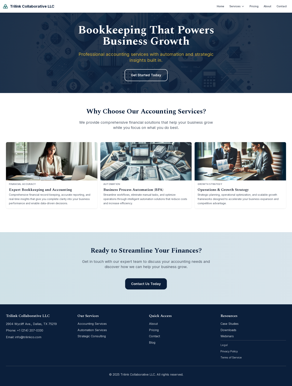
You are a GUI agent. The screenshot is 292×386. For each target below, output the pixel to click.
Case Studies (229, 324)
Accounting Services (92, 324)
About (267, 6)
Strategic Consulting (91, 336)
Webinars (227, 336)
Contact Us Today (146, 284)
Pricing (254, 6)
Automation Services (92, 330)
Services (236, 6)
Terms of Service (231, 357)
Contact (282, 6)
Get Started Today (146, 75)
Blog (152, 342)
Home (220, 6)
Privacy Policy (229, 351)
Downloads (228, 330)
